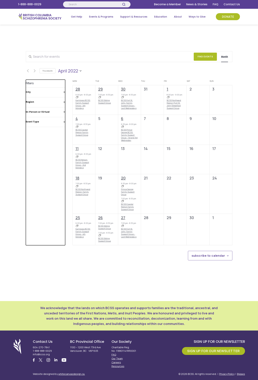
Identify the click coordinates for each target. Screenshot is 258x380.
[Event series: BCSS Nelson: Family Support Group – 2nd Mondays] (77, 157)
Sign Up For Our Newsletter (213, 351)
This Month (47, 70)
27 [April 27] (123, 217)
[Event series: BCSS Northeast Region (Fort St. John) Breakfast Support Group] (168, 97)
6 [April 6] (122, 118)
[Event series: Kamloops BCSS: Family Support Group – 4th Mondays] (77, 97)
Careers (116, 362)
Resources (118, 366)
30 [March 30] (123, 89)
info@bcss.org (41, 354)
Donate (228, 17)
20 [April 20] (123, 178)
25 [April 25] (78, 217)
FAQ (215, 4)
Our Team (117, 358)
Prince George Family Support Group (128, 192)
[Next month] (35, 71)
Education (160, 16)
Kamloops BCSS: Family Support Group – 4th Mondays (83, 104)
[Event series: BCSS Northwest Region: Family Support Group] (77, 186)
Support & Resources (133, 16)
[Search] (124, 4)
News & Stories (196, 4)
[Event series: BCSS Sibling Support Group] (100, 97)
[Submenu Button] (85, 17)
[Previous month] (28, 71)
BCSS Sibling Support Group (104, 101)
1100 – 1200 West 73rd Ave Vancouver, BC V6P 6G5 (85, 349)
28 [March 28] (78, 89)
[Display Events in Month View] (224, 56)
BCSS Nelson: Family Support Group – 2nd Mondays (82, 163)
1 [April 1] (167, 89)
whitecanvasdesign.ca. (71, 374)
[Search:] (96, 4)
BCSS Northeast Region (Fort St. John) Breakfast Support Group (174, 104)
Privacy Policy (226, 374)
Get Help (76, 16)
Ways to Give (197, 16)
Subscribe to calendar (208, 256)
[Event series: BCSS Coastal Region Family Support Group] (77, 127)
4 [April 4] (77, 118)
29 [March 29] (100, 89)
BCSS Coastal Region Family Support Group (82, 132)
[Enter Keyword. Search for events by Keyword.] (110, 56)
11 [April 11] (77, 148)
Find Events (205, 56)
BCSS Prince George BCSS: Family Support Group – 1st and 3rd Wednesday (129, 135)
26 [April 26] (100, 217)
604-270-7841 (41, 347)
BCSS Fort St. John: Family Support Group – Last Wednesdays (128, 104)
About (178, 16)
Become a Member (167, 4)
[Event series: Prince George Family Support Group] (122, 127)
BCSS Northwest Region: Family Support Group (83, 192)
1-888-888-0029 (29, 4)
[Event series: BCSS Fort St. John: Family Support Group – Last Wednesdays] (122, 97)
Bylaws (241, 374)
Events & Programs (101, 16)
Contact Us (232, 4)
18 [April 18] (77, 178)
